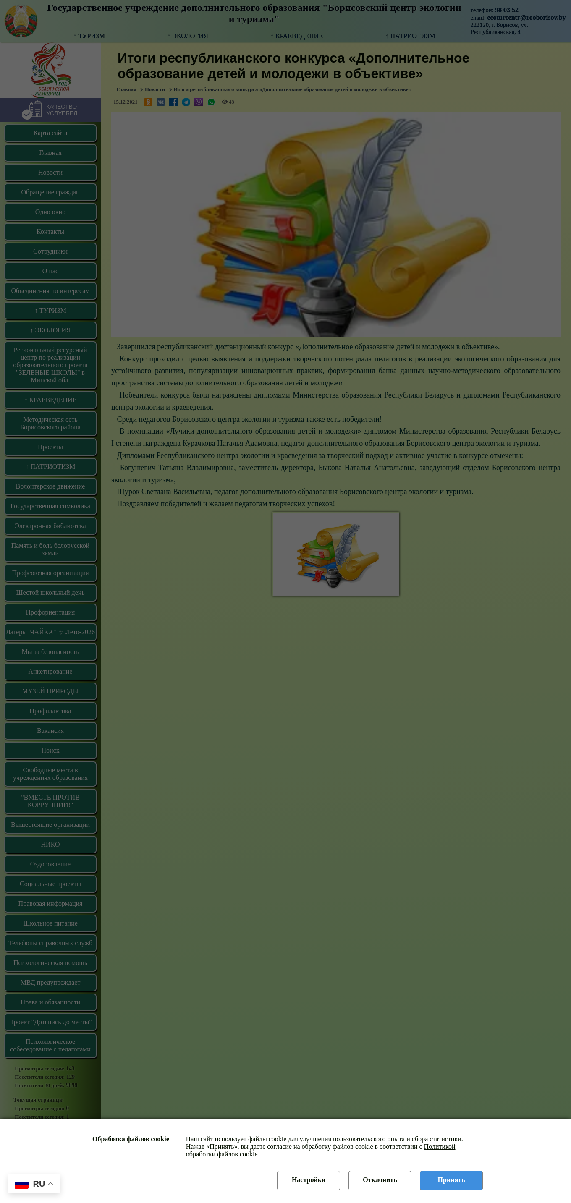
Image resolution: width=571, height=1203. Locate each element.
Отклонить (380, 1179)
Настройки (308, 1179)
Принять (451, 1179)
